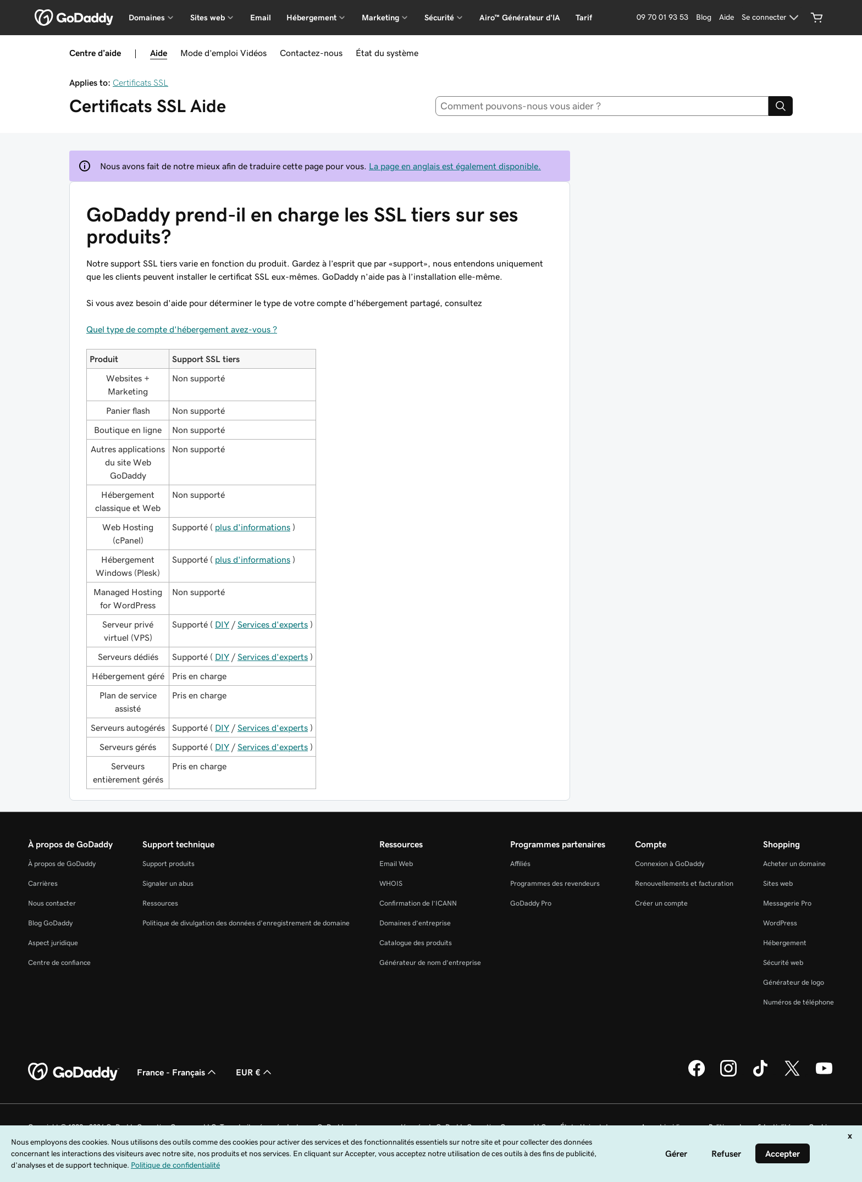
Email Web (396, 863)
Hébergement (784, 942)
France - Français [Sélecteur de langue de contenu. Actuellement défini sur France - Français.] (177, 1072)
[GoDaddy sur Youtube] (824, 1074)
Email (260, 17)
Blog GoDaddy (50, 922)
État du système (387, 52)
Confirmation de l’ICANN (418, 903)
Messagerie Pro (787, 903)
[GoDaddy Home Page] (73, 1072)
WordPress (780, 922)
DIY (222, 624)
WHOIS (390, 883)
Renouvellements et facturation (684, 883)
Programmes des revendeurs (555, 883)
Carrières (43, 883)
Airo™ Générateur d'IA (519, 17)
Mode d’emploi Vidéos (223, 52)
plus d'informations (252, 527)
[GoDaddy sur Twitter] (792, 1074)
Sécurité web (783, 962)
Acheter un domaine (794, 863)
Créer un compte (661, 903)
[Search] (781, 106)
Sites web (778, 883)
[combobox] (602, 106)
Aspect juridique (53, 942)
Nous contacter (52, 903)
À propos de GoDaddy (62, 863)
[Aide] (726, 17)
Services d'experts (272, 624)
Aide (158, 52)
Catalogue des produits (415, 942)
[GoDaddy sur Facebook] (696, 1074)
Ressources (160, 903)
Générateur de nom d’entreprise (430, 962)
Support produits (168, 863)
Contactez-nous (311, 52)
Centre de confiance (59, 962)
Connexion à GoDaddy (669, 863)
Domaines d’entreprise (415, 922)
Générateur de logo (793, 982)
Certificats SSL (140, 82)
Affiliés (520, 863)
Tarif (584, 17)
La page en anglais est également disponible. (455, 166)
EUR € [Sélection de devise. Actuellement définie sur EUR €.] (255, 1072)
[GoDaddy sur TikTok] (760, 1074)
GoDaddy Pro (530, 903)
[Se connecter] (771, 17)
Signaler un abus (168, 883)
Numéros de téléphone (798, 1002)
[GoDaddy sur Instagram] (728, 1074)
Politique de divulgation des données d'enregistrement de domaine (246, 922)
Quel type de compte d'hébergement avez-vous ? (181, 329)
